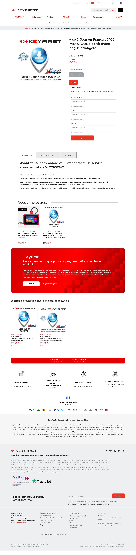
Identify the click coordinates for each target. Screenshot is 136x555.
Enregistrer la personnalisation (83, 142)
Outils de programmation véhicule (23, 525)
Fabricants (37, 17)
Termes (64, 539)
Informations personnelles (78, 521)
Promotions (67, 23)
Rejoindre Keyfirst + (51, 288)
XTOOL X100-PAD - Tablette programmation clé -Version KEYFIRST (28, 240)
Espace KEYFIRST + (17, 518)
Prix (86, 3)
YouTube (110, 455)
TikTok (123, 455)
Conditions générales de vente (97, 551)
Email (72, 115)
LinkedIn (119, 455)
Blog (41, 530)
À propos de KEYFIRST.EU (49, 518)
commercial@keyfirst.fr (104, 530)
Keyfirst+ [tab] (72, 160)
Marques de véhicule (21, 17)
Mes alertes (73, 532)
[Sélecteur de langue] (122, 3)
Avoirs (71, 525)
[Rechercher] (102, 10)
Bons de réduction (75, 530)
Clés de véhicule (16, 520)
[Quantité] (78, 69)
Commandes (73, 523)
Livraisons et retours (47, 520)
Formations (98, 17)
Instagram (114, 455)
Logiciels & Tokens (68, 17)
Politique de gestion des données (115, 551)
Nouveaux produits (82, 23)
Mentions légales (83, 551)
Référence (72, 60)
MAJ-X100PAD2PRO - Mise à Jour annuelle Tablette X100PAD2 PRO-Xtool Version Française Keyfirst (52, 343)
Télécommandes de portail (20, 523)
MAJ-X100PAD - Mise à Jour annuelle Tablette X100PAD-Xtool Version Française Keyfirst (54, 240)
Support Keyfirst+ (18, 527)
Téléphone (74, 128)
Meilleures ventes (53, 23)
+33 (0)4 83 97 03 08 (74, 3)
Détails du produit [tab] (51, 160)
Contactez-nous (118, 17)
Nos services (84, 17)
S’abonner (118, 501)
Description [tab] (28, 160)
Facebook (106, 455)
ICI (83, 189)
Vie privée (58, 539)
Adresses (72, 528)
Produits (51, 17)
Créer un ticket (31, 288)
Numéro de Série (76, 102)
